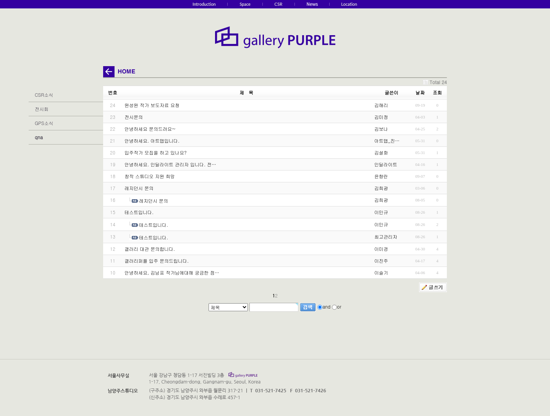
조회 (437, 92)
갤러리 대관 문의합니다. (150, 248)
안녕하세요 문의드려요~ (150, 128)
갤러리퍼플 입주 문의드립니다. (157, 260)
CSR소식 (44, 94)
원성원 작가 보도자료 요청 (152, 105)
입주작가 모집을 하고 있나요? (156, 152)
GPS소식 (44, 123)
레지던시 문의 (139, 188)
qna (39, 137)
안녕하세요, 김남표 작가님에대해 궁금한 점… (172, 272)
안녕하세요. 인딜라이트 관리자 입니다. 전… (170, 164)
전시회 (42, 109)
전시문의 (134, 117)
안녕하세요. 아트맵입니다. (152, 140)
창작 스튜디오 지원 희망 (150, 176)
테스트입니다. (139, 212)
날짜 (420, 92)
